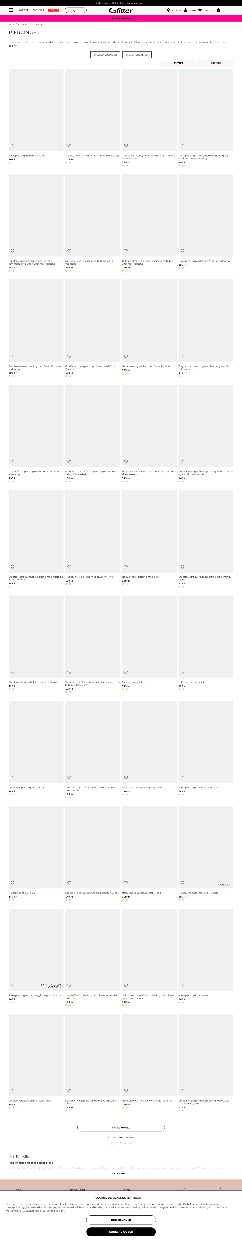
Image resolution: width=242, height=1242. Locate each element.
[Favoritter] (207, 10)
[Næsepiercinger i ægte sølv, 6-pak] (205, 854)
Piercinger (38, 24)
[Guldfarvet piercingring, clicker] (36, 750)
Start (11, 24)
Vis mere (121, 1173)
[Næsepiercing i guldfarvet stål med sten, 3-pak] (92, 854)
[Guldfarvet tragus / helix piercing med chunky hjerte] (205, 539)
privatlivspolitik (29, 1210)
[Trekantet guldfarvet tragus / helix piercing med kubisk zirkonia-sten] (92, 645)
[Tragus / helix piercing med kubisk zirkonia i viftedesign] (36, 434)
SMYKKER (38, 10)
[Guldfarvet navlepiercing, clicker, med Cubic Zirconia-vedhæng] (149, 223)
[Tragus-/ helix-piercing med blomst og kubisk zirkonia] (92, 958)
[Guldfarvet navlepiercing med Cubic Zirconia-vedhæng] (36, 328)
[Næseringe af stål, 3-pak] (36, 854)
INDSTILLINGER (121, 1220)
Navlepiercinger (105, 54)
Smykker (23, 24)
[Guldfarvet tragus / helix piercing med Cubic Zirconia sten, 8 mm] (205, 1063)
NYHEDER (23, 10)
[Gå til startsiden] (121, 10)
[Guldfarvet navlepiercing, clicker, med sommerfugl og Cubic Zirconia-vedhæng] (36, 223)
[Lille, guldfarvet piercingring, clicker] (149, 750)
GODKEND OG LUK (121, 1231)
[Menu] (11, 10)
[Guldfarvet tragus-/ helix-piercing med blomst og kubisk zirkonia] (149, 958)
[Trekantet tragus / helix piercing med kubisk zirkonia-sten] (92, 750)
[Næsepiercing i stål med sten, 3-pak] (205, 750)
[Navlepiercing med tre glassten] (36, 118)
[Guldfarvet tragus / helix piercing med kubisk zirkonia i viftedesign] (92, 434)
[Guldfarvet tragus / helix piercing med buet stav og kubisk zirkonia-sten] (205, 434)
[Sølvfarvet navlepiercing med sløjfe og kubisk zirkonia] (92, 1063)
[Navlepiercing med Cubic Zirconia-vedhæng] (205, 223)
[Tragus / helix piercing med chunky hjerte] (92, 539)
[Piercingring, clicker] (149, 645)
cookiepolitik (56, 1210)
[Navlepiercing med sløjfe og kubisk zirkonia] (149, 1063)
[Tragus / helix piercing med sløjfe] (149, 539)
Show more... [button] (121, 1127)
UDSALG (54, 10)
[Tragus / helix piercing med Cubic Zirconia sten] (92, 118)
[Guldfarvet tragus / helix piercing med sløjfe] (36, 645)
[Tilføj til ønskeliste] (12, 146)
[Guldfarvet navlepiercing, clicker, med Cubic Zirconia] (92, 328)
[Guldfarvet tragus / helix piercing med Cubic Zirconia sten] (149, 118)
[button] (191, 10)
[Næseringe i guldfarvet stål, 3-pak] (149, 854)
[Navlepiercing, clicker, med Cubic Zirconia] (149, 328)
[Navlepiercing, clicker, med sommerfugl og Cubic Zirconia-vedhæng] (205, 118)
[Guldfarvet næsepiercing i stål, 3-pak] (36, 1063)
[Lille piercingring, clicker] (205, 645)
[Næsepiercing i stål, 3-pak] (205, 958)
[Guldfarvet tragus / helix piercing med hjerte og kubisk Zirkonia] (36, 539)
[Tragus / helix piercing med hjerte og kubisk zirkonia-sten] (205, 328)
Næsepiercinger (137, 54)
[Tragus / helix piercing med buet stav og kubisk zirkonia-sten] (149, 434)
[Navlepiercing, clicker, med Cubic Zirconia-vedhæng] (92, 223)
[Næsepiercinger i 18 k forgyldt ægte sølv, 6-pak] (36, 958)
